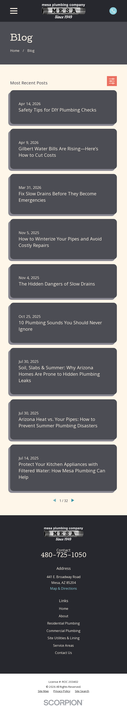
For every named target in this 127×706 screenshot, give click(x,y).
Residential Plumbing (63, 623)
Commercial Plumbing (63, 630)
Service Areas (63, 645)
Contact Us (63, 652)
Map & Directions (63, 588)
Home (63, 608)
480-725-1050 (63, 556)
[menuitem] (43, 691)
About (63, 616)
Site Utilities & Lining (64, 638)
